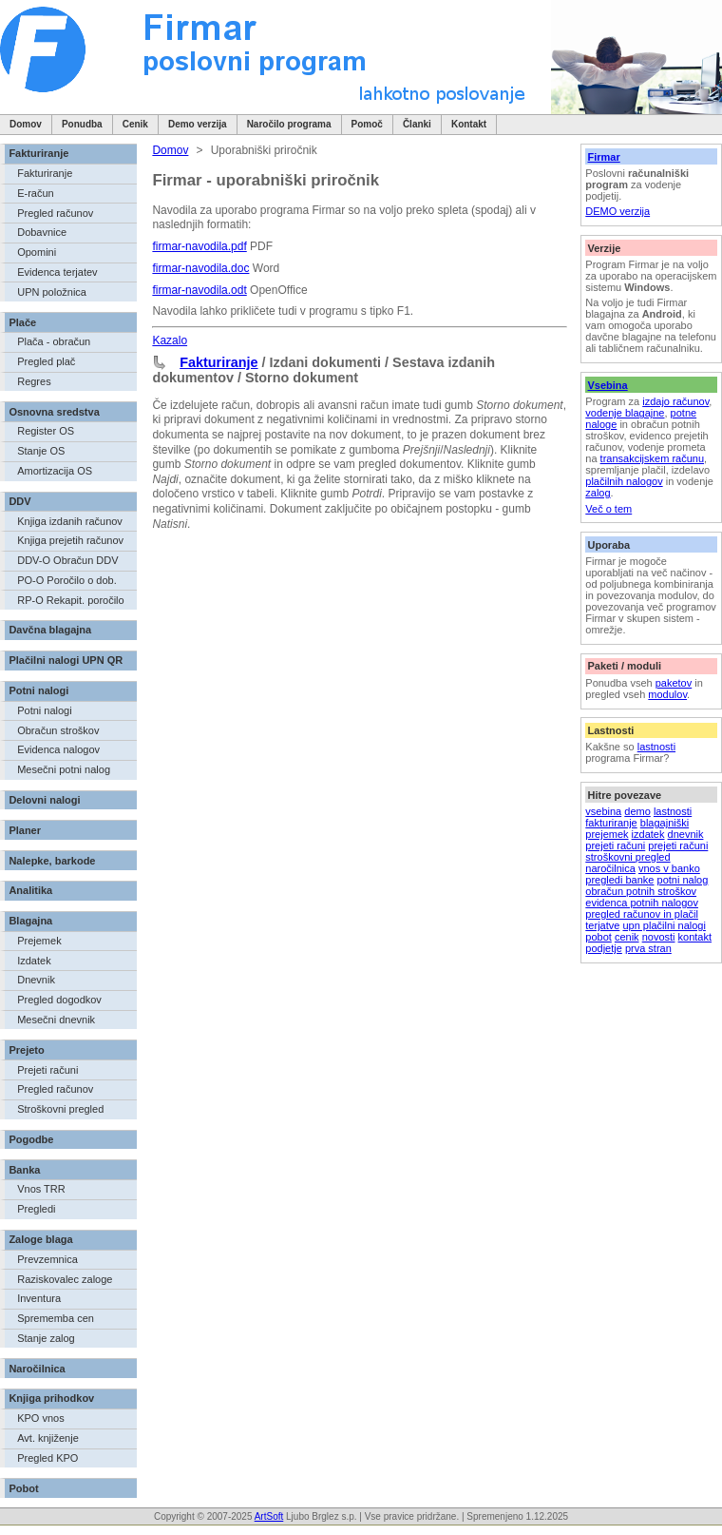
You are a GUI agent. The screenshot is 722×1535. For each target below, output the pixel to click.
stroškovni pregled (627, 857)
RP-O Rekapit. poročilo (70, 600)
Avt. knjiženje (48, 1438)
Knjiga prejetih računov (70, 540)
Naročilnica (37, 1368)
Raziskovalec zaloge (64, 1279)
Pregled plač (46, 361)
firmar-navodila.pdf (199, 246)
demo (637, 811)
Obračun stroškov (58, 730)
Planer (25, 830)
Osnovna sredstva (54, 412)
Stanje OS (41, 451)
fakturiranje (610, 822)
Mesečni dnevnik (56, 1019)
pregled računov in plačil (641, 914)
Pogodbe (31, 1139)
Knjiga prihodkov (51, 1398)
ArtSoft (269, 1516)
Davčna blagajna (50, 629)
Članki (417, 124)
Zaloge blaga (40, 1239)
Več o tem (608, 509)
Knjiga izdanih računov (70, 521)
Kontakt (468, 124)
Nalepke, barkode (52, 860)
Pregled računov (55, 213)
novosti (658, 936)
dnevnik (686, 834)
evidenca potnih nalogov (641, 902)
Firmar (603, 157)
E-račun (35, 193)
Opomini (36, 252)
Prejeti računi (47, 1070)
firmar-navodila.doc (200, 268)
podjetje (603, 948)
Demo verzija (197, 124)
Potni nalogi (38, 690)
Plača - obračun (53, 341)
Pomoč (367, 124)
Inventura (39, 1298)
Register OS (45, 431)
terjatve (602, 925)
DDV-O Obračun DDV (67, 560)
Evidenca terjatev (57, 272)
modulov (667, 694)
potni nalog (683, 879)
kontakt (695, 936)
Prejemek (39, 940)
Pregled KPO (47, 1458)
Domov (26, 124)
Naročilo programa (289, 124)
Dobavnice (41, 232)
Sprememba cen (55, 1318)
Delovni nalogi (44, 800)
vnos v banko (669, 868)
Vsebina (607, 385)
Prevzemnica (47, 1259)
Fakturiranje (38, 153)
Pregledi (36, 1208)
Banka (24, 1170)
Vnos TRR (41, 1189)
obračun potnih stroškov (640, 891)
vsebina (603, 811)
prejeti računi (615, 845)
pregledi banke (619, 879)
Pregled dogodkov (59, 999)
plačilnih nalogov (623, 481)
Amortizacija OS (54, 470)
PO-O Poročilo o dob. (67, 580)
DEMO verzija (617, 211)
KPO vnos (41, 1418)
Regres (33, 381)
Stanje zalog (46, 1338)
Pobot (23, 1488)
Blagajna (30, 920)
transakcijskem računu (652, 458)
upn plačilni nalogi (663, 925)
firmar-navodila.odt (199, 290)
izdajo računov (675, 401)
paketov (674, 683)
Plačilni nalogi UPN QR (66, 660)
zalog (597, 492)
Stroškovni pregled (60, 1109)
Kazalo (169, 340)
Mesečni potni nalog (63, 769)
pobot (598, 936)
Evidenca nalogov (58, 749)
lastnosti (656, 746)
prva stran (648, 948)
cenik (627, 936)
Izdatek (33, 960)
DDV (19, 501)
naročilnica (610, 868)
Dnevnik (36, 979)
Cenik (135, 124)
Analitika (30, 890)
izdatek (648, 834)
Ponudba (82, 124)
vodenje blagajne (624, 412)
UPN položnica (51, 292)
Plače (22, 322)
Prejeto (26, 1050)
